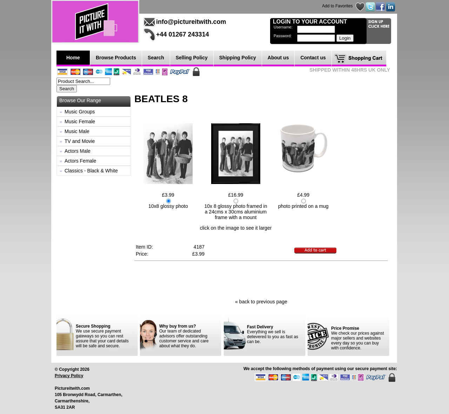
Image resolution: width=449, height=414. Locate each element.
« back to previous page (261, 301)
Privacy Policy (69, 375)
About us (278, 57)
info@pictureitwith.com (191, 21)
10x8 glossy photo (168, 206)
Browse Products (116, 57)
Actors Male (78, 151)
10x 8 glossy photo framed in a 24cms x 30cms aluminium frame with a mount (235, 211)
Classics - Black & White (91, 170)
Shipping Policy (237, 57)
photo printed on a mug (303, 206)
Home (73, 57)
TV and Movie (80, 141)
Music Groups (80, 111)
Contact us (313, 57)
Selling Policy (192, 57)
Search (156, 57)
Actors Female (80, 161)
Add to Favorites (337, 6)
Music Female (80, 121)
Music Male (77, 131)
